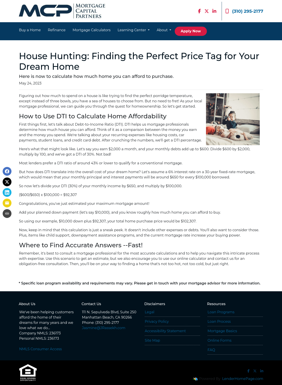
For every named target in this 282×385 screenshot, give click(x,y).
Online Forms (219, 340)
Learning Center (132, 30)
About (163, 30)
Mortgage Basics (222, 331)
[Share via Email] (7, 203)
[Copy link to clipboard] (7, 213)
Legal (149, 312)
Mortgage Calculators (92, 30)
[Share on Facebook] (7, 171)
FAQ (211, 350)
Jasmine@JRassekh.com (103, 328)
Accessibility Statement (165, 331)
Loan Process (219, 321)
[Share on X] (7, 182)
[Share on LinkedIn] (7, 192)
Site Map (152, 340)
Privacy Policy (157, 321)
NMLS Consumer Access (40, 349)
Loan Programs (221, 312)
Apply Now (191, 31)
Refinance (57, 30)
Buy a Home (30, 30)
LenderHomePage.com (242, 379)
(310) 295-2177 (244, 11)
